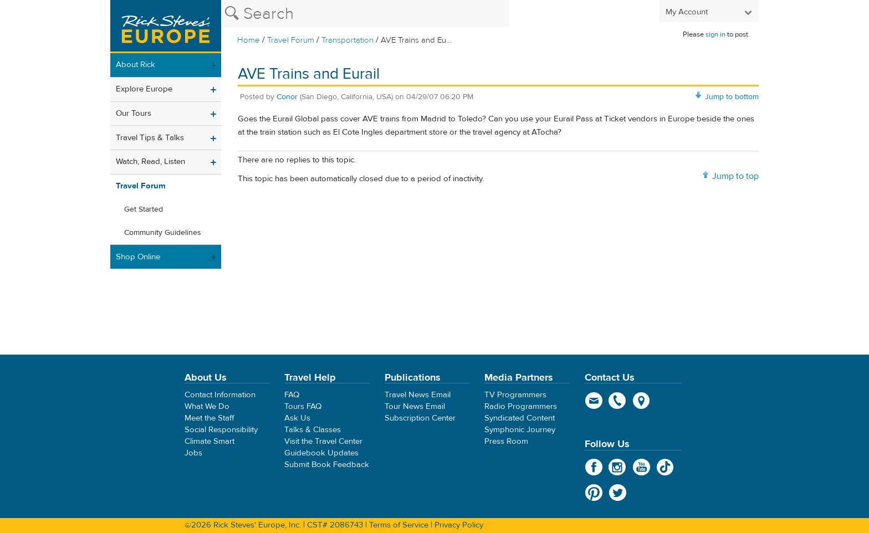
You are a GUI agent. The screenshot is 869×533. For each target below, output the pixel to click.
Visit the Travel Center (323, 441)
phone (618, 400)
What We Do (207, 406)
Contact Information (220, 395)
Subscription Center (420, 418)
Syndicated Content (519, 418)
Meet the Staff (209, 418)
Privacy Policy (458, 525)
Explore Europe (144, 89)
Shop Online (138, 257)
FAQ (291, 395)
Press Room (506, 441)
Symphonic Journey (519, 429)
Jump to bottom (732, 97)
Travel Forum (290, 40)
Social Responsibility (221, 429)
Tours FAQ (302, 406)
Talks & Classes (312, 429)
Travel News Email (418, 395)
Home (248, 40)
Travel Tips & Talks (150, 137)
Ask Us (297, 418)
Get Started (143, 209)
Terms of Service (398, 525)
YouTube (641, 467)
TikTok (665, 467)
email (594, 400)
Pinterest (594, 492)
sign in (715, 34)
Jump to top (735, 176)
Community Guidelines (162, 233)
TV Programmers (515, 395)
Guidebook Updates (321, 453)
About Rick (135, 64)
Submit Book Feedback (326, 464)
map (641, 400)
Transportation (348, 40)
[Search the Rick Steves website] (365, 14)
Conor (287, 97)
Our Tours (133, 113)
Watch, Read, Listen (150, 161)
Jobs (193, 453)
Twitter (618, 492)
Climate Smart (209, 441)
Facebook (594, 467)
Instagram (618, 467)
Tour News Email (415, 406)
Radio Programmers (520, 406)
